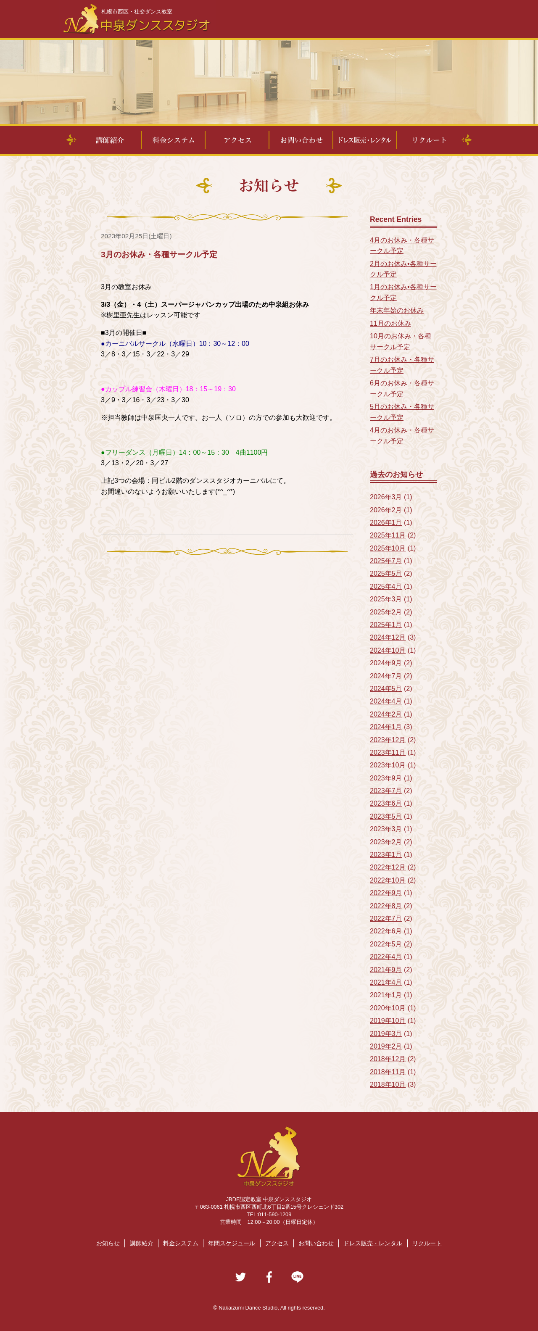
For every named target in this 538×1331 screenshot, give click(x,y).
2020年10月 (388, 1008)
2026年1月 (386, 522)
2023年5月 (386, 816)
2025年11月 (388, 535)
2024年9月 (386, 663)
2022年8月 (386, 905)
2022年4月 (386, 956)
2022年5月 (386, 944)
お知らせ (108, 1243)
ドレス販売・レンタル (372, 1243)
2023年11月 (388, 752)
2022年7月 (386, 918)
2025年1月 (386, 624)
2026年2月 (386, 510)
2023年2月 (386, 842)
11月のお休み (390, 323)
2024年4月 (386, 701)
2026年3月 (386, 497)
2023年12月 (388, 739)
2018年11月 (388, 1071)
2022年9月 (386, 892)
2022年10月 (388, 880)
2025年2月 (386, 612)
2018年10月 (388, 1084)
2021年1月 (386, 995)
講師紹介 (141, 1243)
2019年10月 (388, 1020)
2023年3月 (386, 829)
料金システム (180, 1243)
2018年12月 (388, 1058)
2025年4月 (386, 586)
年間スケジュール (231, 1243)
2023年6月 (386, 803)
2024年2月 (386, 714)
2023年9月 (386, 778)
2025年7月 (386, 560)
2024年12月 (388, 637)
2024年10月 (388, 650)
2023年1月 (386, 854)
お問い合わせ (316, 1243)
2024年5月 (386, 688)
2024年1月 (386, 726)
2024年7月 (386, 676)
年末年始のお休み (397, 310)
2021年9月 (386, 969)
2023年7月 (386, 790)
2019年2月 (386, 1046)
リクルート (427, 1243)
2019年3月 (386, 1033)
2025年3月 (386, 599)
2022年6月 (386, 931)
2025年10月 (388, 548)
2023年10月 (388, 765)
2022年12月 (388, 867)
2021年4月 (386, 982)
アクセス (277, 1243)
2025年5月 (386, 573)
